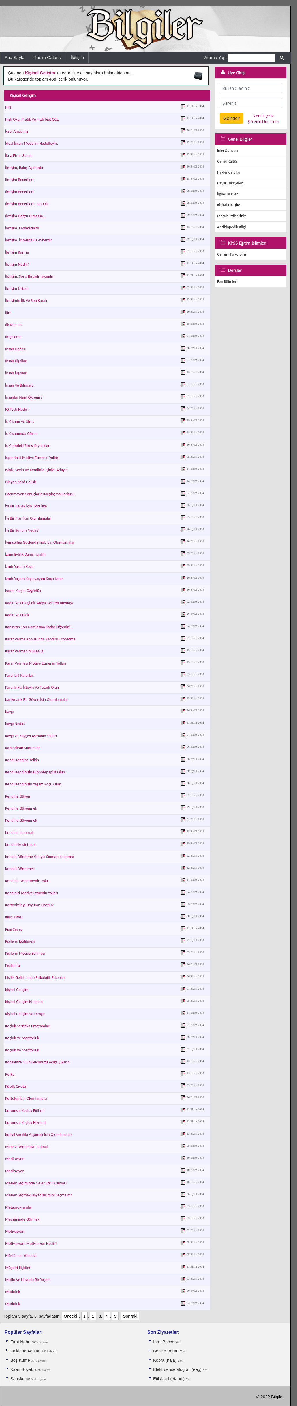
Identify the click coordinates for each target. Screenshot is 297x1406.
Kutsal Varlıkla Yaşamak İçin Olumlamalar (38, 1134)
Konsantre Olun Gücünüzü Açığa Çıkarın (37, 1062)
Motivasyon (14, 1231)
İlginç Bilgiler (227, 194)
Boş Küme (20, 1360)
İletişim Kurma (17, 252)
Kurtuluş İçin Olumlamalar (26, 1098)
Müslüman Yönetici (20, 1255)
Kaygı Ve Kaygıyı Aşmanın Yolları (31, 735)
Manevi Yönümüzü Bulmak (27, 1146)
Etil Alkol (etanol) (169, 1378)
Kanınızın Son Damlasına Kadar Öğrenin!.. (39, 627)
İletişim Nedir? (17, 264)
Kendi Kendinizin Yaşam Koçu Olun (33, 784)
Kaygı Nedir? (15, 723)
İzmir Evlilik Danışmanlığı (25, 554)
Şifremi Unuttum (263, 121)
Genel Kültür (227, 161)
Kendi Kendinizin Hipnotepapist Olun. (35, 772)
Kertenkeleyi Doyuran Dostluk (29, 905)
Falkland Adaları (26, 1351)
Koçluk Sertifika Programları (27, 1025)
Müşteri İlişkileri (18, 1267)
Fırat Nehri (20, 1342)
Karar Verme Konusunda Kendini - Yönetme (40, 639)
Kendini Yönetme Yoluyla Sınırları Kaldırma (39, 856)
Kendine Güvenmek (21, 808)
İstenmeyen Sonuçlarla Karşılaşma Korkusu (40, 494)
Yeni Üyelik (263, 116)
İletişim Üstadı (17, 288)
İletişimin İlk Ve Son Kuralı (26, 300)
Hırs (8, 107)
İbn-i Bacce (164, 1342)
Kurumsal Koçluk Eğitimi (24, 1110)
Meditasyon (15, 1158)
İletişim (77, 57)
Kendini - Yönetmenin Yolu (26, 880)
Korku (10, 1074)
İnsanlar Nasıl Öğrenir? (23, 397)
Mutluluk (12, 1291)
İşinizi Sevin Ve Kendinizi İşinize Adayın (36, 469)
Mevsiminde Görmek (22, 1219)
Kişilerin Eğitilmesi (20, 941)
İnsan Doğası (15, 349)
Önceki (70, 1316)
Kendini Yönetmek (20, 868)
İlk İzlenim (13, 324)
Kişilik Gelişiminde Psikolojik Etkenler (35, 977)
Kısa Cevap (13, 929)
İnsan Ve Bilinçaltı (19, 385)
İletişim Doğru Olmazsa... (25, 216)
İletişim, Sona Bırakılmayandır (29, 276)
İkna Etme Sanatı (19, 155)
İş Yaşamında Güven (21, 433)
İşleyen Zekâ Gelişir (20, 482)
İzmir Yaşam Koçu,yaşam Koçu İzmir (34, 578)
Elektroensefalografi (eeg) (178, 1369)
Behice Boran (165, 1351)
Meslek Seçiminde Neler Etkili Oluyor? (36, 1183)
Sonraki (130, 1316)
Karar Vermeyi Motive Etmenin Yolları (35, 663)
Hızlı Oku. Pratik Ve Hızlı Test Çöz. (32, 119)
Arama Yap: (215, 57)
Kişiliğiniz (12, 965)
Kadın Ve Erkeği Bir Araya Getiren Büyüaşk (39, 602)
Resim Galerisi (47, 57)
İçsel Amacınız (16, 131)
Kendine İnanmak (19, 832)
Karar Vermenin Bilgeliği (24, 651)
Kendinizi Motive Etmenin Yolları (31, 893)
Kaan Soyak (21, 1369)
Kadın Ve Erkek (17, 614)
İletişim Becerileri (19, 179)
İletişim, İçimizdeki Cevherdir (28, 240)
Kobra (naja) (165, 1360)
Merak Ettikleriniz (231, 216)
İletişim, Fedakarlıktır (22, 228)
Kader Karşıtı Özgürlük (23, 590)
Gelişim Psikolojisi (231, 254)
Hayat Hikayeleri (230, 183)
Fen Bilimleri (227, 281)
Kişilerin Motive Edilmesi (25, 953)
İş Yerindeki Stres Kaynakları (27, 445)
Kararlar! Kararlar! (20, 675)
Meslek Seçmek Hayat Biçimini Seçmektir (38, 1195)
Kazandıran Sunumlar (22, 747)
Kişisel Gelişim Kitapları (24, 1001)
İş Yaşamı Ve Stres (19, 421)
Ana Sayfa (15, 57)
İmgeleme (13, 336)
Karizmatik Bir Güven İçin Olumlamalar (36, 699)
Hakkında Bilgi (228, 172)
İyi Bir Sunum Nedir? (22, 530)
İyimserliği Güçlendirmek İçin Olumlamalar (40, 542)
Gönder (231, 118)
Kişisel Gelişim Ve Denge (25, 1013)
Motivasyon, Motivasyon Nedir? (31, 1243)
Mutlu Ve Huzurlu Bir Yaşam (28, 1279)
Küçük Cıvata (15, 1086)
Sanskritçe (20, 1378)
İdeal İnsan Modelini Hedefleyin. (31, 143)
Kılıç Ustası (13, 917)
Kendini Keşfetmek (20, 844)
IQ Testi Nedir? (17, 409)
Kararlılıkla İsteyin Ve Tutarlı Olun (32, 687)
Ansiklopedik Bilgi (231, 226)
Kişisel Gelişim (16, 989)
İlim (8, 312)
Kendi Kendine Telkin (22, 760)
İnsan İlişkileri (16, 361)
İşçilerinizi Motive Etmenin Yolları (32, 457)
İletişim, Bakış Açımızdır (24, 167)
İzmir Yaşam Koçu (19, 566)
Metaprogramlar (18, 1207)
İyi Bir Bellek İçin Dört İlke (26, 506)
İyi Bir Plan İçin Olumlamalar (28, 518)
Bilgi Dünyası (227, 150)
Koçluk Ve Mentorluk (22, 1038)
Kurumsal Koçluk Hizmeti (25, 1122)
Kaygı (9, 711)
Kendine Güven (17, 796)
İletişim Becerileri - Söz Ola (26, 203)
